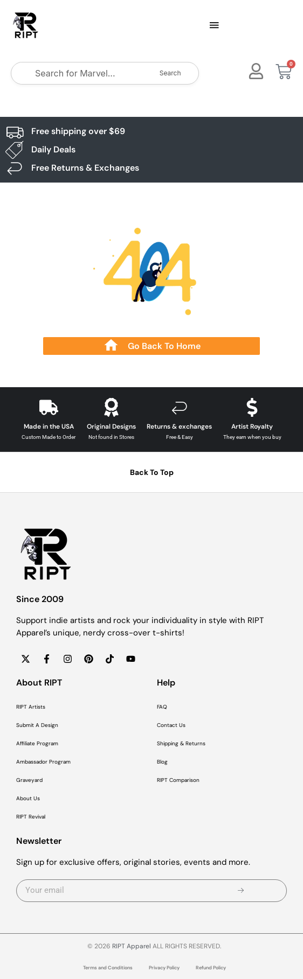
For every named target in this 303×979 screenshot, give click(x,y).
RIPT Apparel (131, 946)
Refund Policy (211, 967)
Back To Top (152, 472)
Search (170, 73)
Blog (162, 761)
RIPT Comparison (178, 780)
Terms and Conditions (108, 967)
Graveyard (29, 780)
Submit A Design (37, 725)
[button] (214, 26)
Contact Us (171, 725)
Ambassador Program (43, 761)
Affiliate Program (37, 743)
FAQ (162, 706)
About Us (28, 798)
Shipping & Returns (181, 743)
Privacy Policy (164, 967)
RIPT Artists (30, 706)
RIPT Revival (30, 816)
